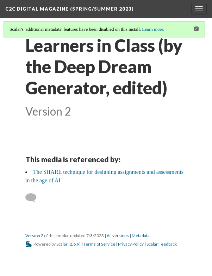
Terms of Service (99, 244)
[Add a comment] (34, 197)
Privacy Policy (131, 244)
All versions (118, 235)
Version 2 (34, 235)
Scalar (62, 244)
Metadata (141, 235)
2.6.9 (74, 244)
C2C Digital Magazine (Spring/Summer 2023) (69, 9)
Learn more (152, 29)
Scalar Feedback (161, 244)
